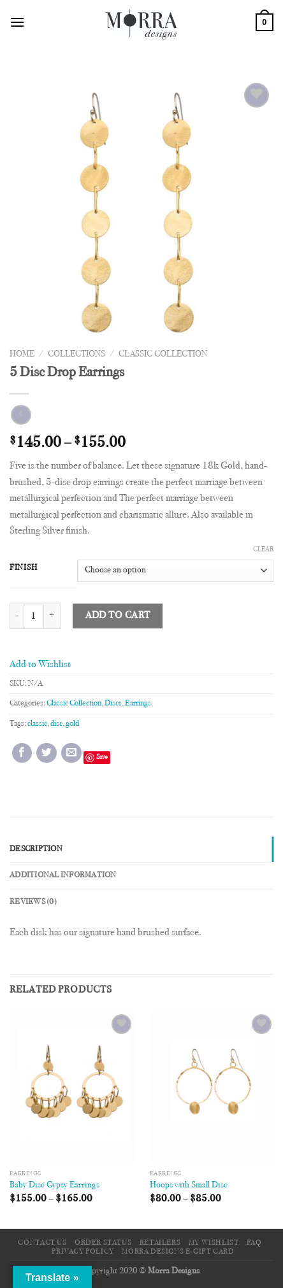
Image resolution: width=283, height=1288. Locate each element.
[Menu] (17, 22)
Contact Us (42, 1243)
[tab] (141, 849)
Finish (23, 568)
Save (102, 757)
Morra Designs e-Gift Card (178, 1252)
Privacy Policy (83, 1252)
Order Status (103, 1243)
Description (36, 849)
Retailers (160, 1243)
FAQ (254, 1243)
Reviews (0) (33, 902)
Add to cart (117, 616)
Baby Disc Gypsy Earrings (54, 1185)
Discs (113, 703)
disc (56, 724)
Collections (76, 354)
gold (72, 724)
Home (22, 354)
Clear (263, 549)
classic (37, 724)
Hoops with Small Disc (189, 1185)
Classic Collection (163, 354)
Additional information (63, 875)
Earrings (138, 703)
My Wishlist (214, 1243)
